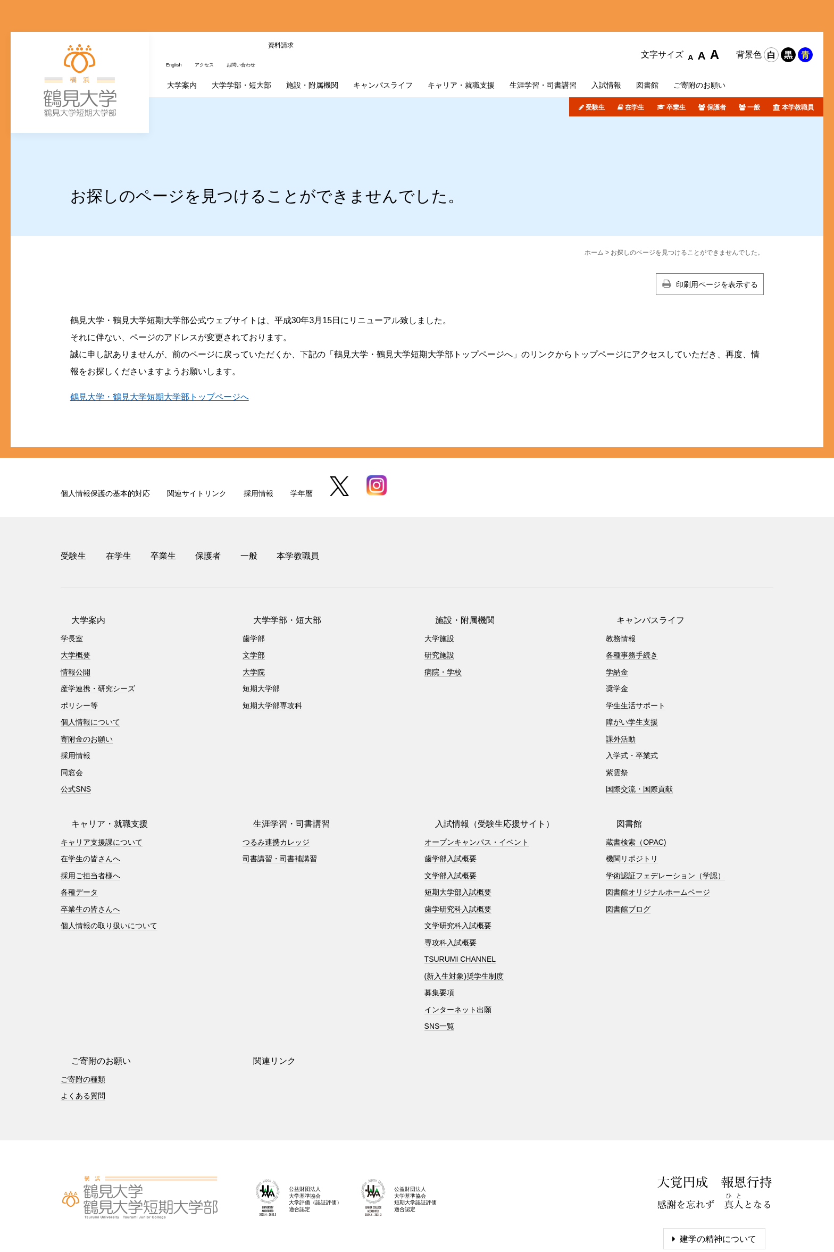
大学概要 (75, 600)
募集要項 (439, 938)
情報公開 (75, 616)
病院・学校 (443, 616)
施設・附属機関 (454, 564)
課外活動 (621, 683)
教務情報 (621, 583)
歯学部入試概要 (450, 804)
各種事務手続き (632, 600)
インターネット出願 (457, 954)
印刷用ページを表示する (717, 242)
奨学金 (617, 633)
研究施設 (439, 600)
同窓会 (72, 717)
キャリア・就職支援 (99, 768)
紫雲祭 (617, 717)
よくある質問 (83, 1041)
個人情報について (90, 667)
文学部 (254, 600)
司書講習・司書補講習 (280, 804)
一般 (753, 65)
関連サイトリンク (197, 451)
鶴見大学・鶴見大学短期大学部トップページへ (159, 354)
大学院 (254, 616)
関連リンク (264, 1005)
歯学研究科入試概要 (457, 854)
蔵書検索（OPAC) (636, 787)
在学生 (634, 65)
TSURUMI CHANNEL (460, 904)
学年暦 (301, 451)
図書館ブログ (628, 854)
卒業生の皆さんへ (90, 854)
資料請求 (301, 17)
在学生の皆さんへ (90, 804)
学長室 (72, 583)
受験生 (595, 65)
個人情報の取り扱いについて (109, 871)
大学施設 (439, 583)
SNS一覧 (439, 971)
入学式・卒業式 (632, 700)
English (176, 17)
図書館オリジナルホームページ (658, 837)
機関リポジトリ (632, 804)
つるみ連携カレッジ (276, 787)
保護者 (716, 65)
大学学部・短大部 (277, 564)
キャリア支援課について (102, 787)
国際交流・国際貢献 (639, 734)
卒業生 (676, 65)
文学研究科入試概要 (457, 871)
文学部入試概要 (450, 820)
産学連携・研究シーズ (98, 633)
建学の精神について (718, 1183)
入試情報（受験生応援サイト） (484, 768)
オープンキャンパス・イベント (476, 787)
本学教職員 (798, 65)
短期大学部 (261, 633)
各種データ (79, 837)
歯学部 (254, 583)
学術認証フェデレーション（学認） (665, 820)
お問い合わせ (257, 17)
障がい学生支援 (632, 667)
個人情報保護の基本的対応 (105, 451)
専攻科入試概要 (450, 887)
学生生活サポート (635, 650)
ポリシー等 (79, 650)
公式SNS (76, 734)
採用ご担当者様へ (90, 820)
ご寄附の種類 (83, 1024)
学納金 (617, 616)
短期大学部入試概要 (457, 837)
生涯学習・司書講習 (281, 768)
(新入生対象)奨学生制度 (464, 921)
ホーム (594, 210)
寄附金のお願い (87, 683)
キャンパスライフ (640, 564)
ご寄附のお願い (90, 1005)
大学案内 (78, 564)
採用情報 (258, 451)
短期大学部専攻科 (272, 650)
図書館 (618, 768)
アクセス (212, 17)
